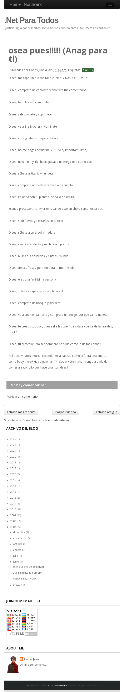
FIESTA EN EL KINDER (24, 578)
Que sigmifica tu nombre (27, 572)
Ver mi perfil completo (33, 664)
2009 (13, 515)
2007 (13, 527)
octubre (18, 544)
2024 (13, 445)
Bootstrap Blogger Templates (82, 685)
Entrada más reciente (21, 412)
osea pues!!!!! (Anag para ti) (28, 567)
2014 (13, 486)
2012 (13, 497)
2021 (13, 451)
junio (16, 561)
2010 (13, 509)
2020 (13, 456)
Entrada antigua (106, 412)
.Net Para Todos (31, 20)
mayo (16, 585)
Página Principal (65, 412)
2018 (13, 462)
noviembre (20, 538)
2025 (13, 439)
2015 (13, 480)
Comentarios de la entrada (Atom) (46, 420)
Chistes (88, 70)
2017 (13, 468)
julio (16, 555)
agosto (17, 550)
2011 (13, 503)
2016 (13, 474)
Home (15, 4)
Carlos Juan (31, 659)
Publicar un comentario (22, 396)
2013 (13, 492)
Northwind (33, 4)
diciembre (19, 532)
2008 (13, 521)
